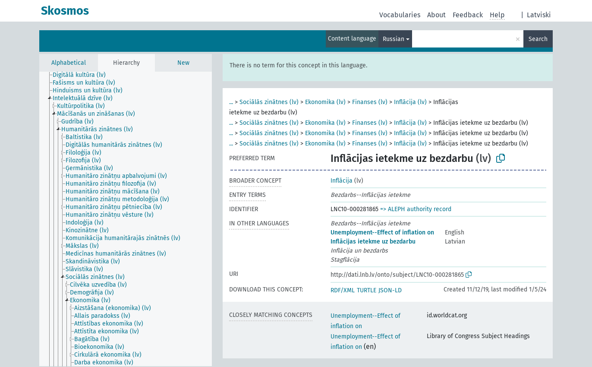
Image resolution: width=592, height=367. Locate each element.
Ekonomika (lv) (325, 102)
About (436, 15)
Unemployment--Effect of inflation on (382, 232)
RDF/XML (343, 290)
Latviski (539, 15)
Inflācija (342, 180)
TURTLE (366, 290)
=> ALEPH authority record (415, 209)
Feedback (468, 15)
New (183, 62)
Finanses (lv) (369, 102)
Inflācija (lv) (410, 102)
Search (538, 39)
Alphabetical (68, 62)
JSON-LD (390, 290)
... (231, 102)
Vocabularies (399, 15)
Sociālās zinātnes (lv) (269, 102)
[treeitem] (82, 75)
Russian (393, 39)
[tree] (125, 219)
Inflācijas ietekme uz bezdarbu (373, 241)
